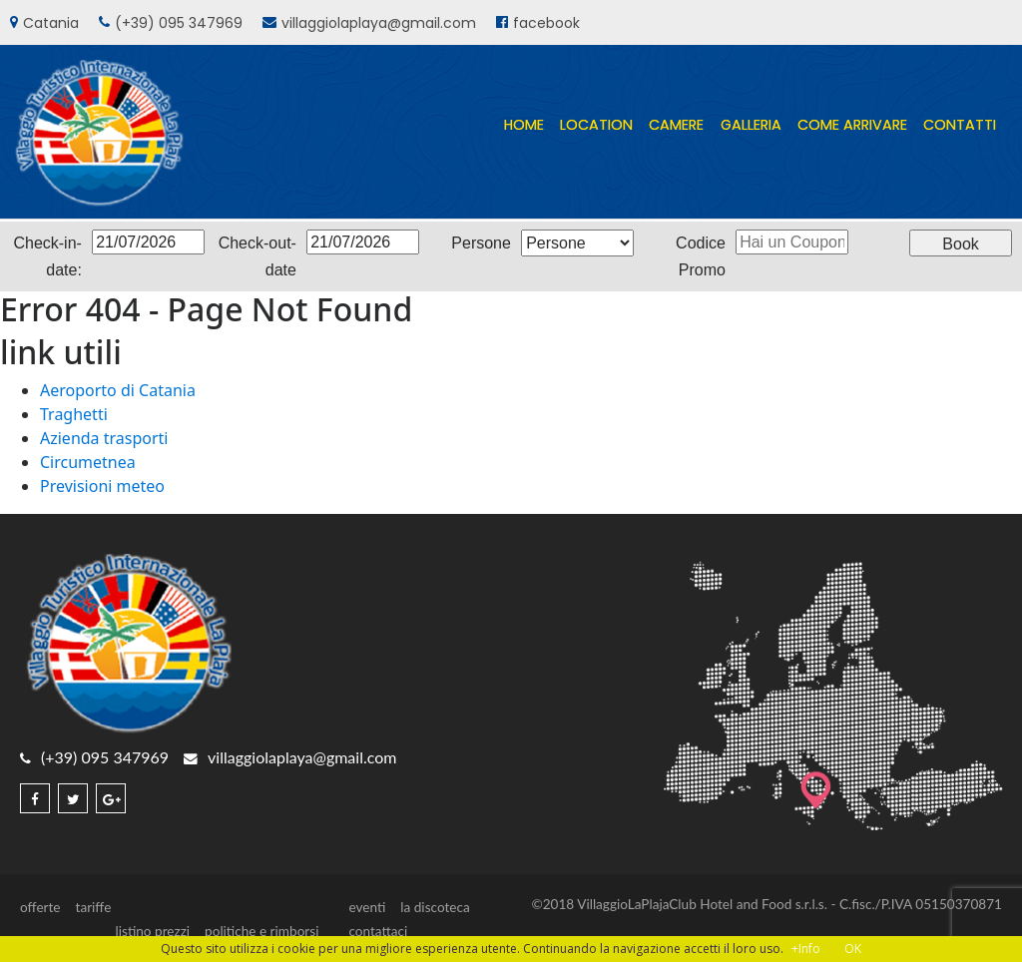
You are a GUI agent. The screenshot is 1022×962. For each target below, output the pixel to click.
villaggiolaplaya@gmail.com (378, 23)
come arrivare (852, 125)
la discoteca (434, 907)
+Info (805, 948)
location (596, 125)
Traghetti (74, 414)
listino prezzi (153, 931)
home (524, 125)
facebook (546, 23)
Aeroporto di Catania (118, 390)
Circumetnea (88, 462)
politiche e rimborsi (261, 931)
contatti (959, 125)
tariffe (94, 907)
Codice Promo (701, 256)
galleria (751, 125)
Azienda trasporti (104, 438)
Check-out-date (257, 256)
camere (676, 125)
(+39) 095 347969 (179, 23)
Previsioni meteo (102, 486)
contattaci (377, 931)
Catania (51, 23)
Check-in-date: (47, 256)
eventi (366, 907)
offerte (40, 907)
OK (852, 948)
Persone (481, 243)
